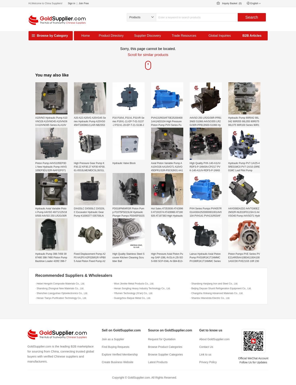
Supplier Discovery (147, 35)
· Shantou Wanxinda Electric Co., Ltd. (210, 298)
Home (85, 35)
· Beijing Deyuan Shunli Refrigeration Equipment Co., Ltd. (221, 288)
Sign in (71, 3)
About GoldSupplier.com (214, 339)
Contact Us (206, 346)
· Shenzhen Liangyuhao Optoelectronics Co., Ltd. (61, 293)
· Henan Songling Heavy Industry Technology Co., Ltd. (142, 288)
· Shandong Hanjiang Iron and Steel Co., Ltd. (214, 283)
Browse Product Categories (165, 346)
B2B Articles (252, 35)
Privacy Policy (208, 362)
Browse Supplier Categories (165, 354)
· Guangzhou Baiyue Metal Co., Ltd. (132, 298)
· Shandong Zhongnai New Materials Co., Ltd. (59, 288)
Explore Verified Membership (120, 354)
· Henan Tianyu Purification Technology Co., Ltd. (61, 298)
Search (251, 17)
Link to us (205, 354)
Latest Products (158, 362)
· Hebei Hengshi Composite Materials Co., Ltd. (60, 283)
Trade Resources (184, 35)
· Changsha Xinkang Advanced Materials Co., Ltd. (216, 293)
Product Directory (111, 35)
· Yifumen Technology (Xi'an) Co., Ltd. (133, 293)
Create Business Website (117, 362)
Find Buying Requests (115, 346)
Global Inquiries (220, 35)
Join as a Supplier (113, 339)
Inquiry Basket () (232, 3)
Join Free (84, 3)
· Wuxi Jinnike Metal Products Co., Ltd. (133, 283)
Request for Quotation (162, 339)
